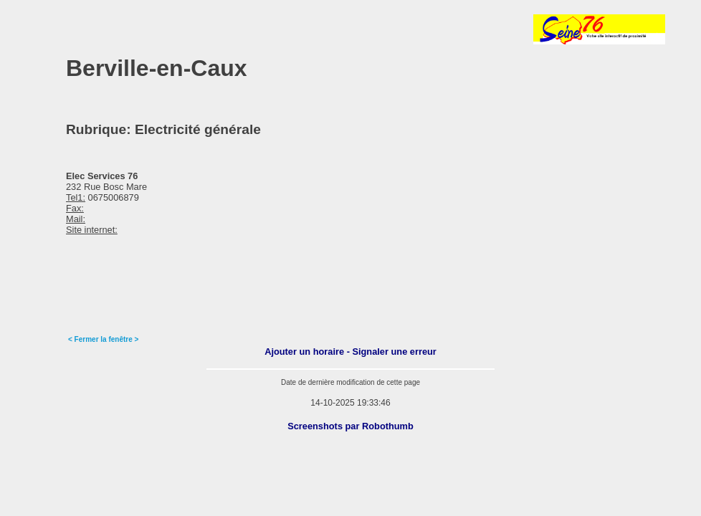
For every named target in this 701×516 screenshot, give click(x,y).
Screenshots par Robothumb (350, 426)
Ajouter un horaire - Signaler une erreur (350, 351)
